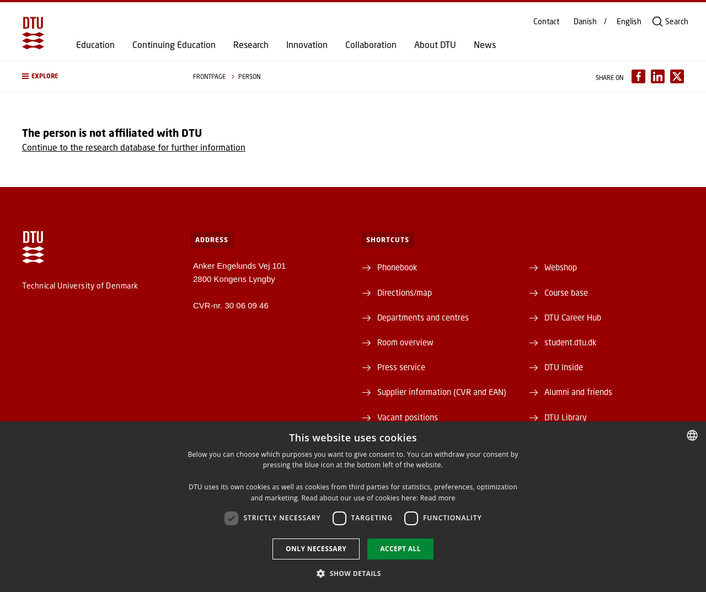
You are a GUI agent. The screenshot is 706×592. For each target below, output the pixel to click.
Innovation (307, 44)
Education (95, 44)
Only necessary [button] (316, 548)
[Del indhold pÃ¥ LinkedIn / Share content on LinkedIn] (658, 76)
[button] (96, 76)
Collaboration (371, 44)
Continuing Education (174, 44)
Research (251, 44)
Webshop (560, 267)
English (629, 21)
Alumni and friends (578, 392)
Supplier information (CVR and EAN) (441, 392)
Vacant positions (407, 417)
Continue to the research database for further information (133, 147)
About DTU (435, 44)
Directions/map (404, 292)
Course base (566, 292)
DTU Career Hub (572, 317)
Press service (401, 367)
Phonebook (397, 267)
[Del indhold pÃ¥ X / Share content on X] (677, 76)
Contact (546, 21)
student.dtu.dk (570, 342)
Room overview (405, 342)
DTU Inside (563, 367)
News (485, 44)
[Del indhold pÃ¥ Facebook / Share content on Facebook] (638, 76)
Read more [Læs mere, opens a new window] (438, 498)
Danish (585, 21)
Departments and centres (423, 317)
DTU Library (565, 417)
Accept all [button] (400, 548)
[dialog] (353, 507)
